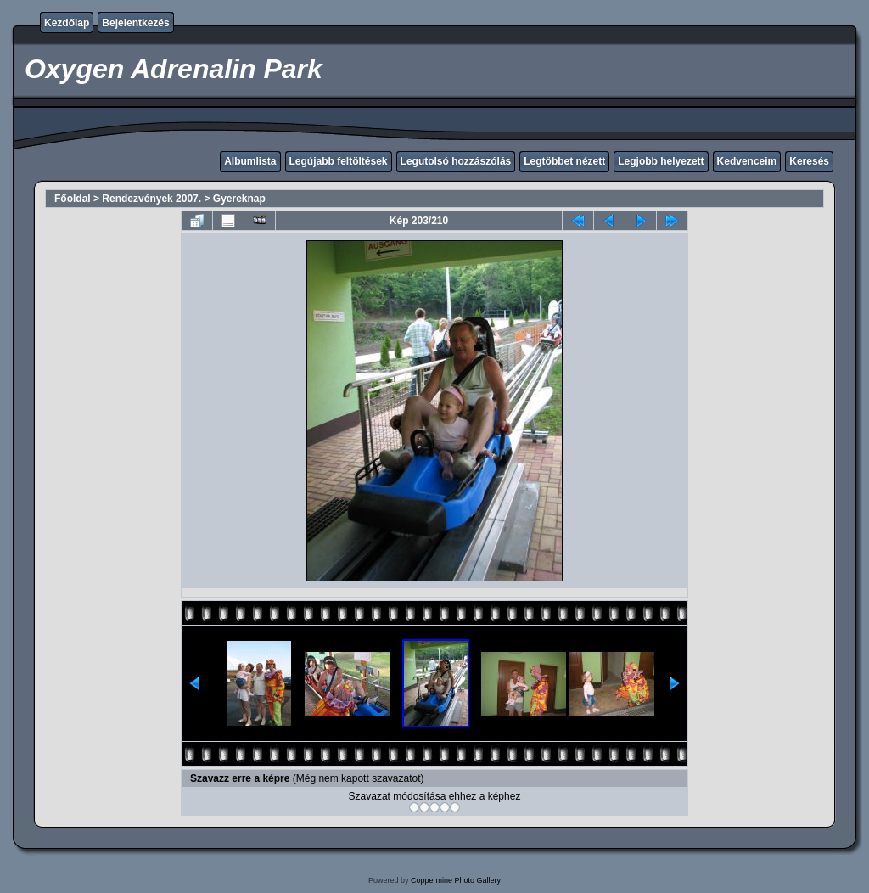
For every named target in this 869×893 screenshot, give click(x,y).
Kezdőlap (66, 23)
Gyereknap (239, 199)
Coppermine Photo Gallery (456, 880)
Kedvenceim (747, 161)
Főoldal (72, 199)
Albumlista (250, 161)
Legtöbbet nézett (564, 161)
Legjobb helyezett (661, 161)
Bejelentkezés (135, 23)
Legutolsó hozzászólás (456, 161)
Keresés (809, 161)
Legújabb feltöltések (338, 161)
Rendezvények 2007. (151, 199)
